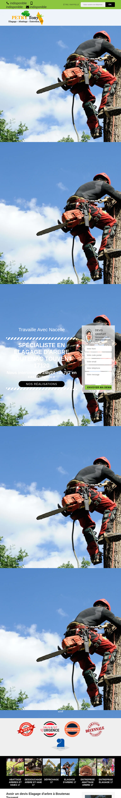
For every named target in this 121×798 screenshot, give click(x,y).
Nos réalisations (41, 384)
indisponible (16, 3)
